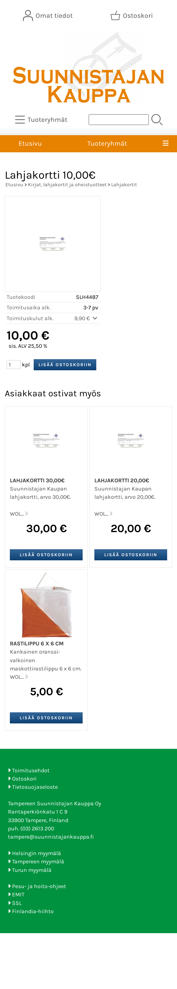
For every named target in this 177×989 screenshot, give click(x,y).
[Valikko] (165, 143)
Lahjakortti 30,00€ (37, 480)
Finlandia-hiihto (33, 911)
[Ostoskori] (132, 15)
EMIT (18, 894)
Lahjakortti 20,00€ (121, 480)
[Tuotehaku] (119, 119)
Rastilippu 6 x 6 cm (37, 643)
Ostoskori (24, 778)
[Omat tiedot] (48, 15)
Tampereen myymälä (38, 861)
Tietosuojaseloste (35, 787)
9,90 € (86, 318)
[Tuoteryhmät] (41, 119)
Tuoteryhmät (107, 143)
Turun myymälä (31, 870)
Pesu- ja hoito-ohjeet (39, 886)
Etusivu (30, 143)
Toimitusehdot (31, 770)
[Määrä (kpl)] (14, 364)
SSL (17, 903)
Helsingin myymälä (36, 853)
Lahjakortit (124, 184)
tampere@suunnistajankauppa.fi (51, 837)
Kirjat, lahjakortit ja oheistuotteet (67, 184)
